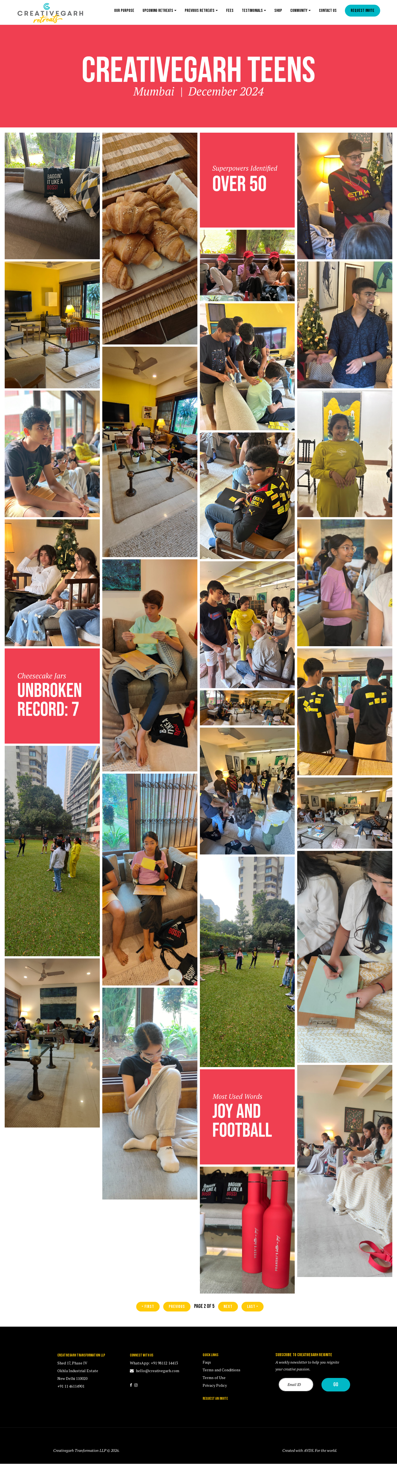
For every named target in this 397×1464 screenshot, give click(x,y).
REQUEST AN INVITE (215, 1398)
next (228, 1306)
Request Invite (362, 10)
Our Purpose (124, 10)
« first (148, 1306)
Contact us (328, 10)
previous (177, 1306)
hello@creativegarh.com (157, 1370)
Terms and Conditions (221, 1369)
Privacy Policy (215, 1385)
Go (335, 1384)
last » (252, 1306)
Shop (278, 10)
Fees (230, 10)
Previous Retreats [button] (199, 10)
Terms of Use (214, 1377)
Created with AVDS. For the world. (309, 1450)
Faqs (207, 1362)
